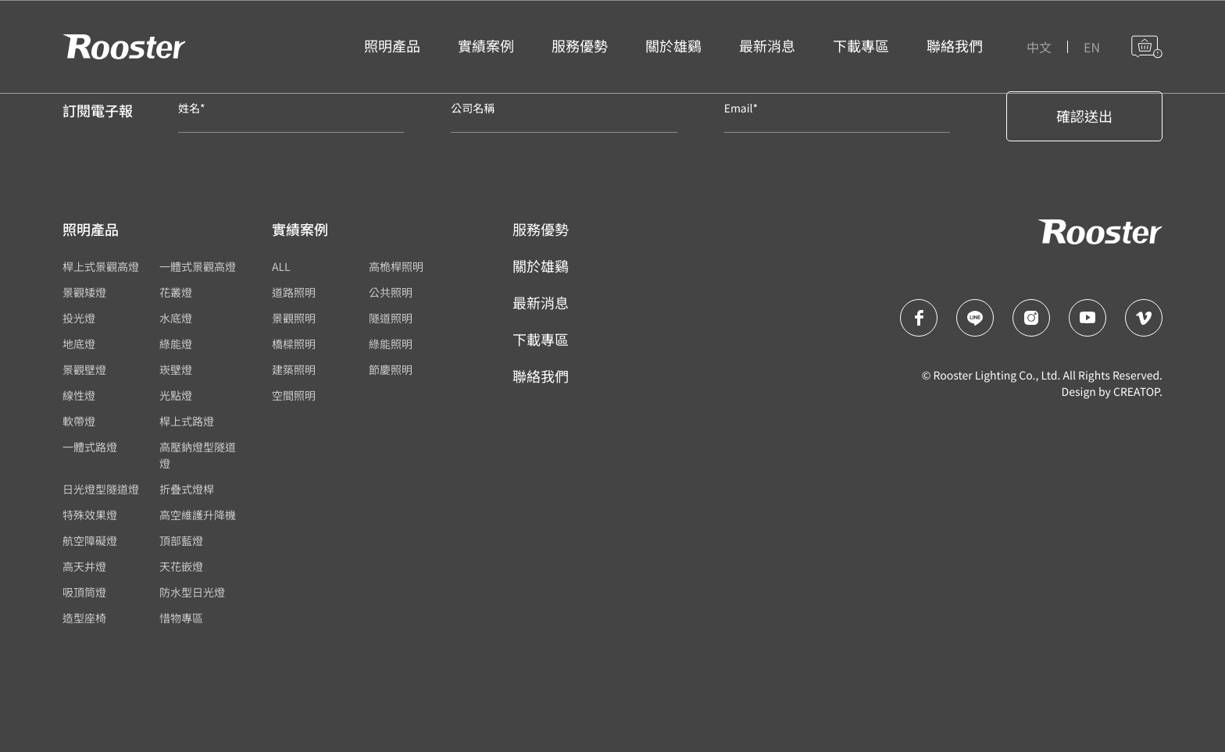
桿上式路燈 (186, 421)
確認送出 (1084, 116)
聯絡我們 (540, 376)
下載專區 (540, 340)
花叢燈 (175, 293)
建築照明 (294, 370)
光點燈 (175, 396)
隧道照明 (390, 318)
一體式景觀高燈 (197, 267)
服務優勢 (540, 229)
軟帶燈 (78, 421)
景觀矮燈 (84, 293)
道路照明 (294, 293)
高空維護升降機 (197, 515)
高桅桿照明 (396, 267)
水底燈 (175, 318)
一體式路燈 (89, 447)
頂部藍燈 (181, 541)
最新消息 (540, 303)
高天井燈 (84, 567)
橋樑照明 (294, 344)
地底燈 (78, 344)
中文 (1039, 46)
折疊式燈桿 (186, 489)
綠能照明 (390, 344)
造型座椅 (84, 618)
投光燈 (78, 318)
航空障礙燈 (89, 541)
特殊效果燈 (89, 515)
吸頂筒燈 (84, 593)
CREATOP (1136, 392)
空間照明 (294, 396)
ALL (281, 267)
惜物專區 (181, 618)
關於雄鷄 (540, 266)
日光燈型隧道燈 (100, 489)
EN (1092, 46)
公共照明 (390, 293)
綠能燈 (175, 344)
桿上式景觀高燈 (100, 267)
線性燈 (78, 396)
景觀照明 (294, 318)
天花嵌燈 (181, 567)
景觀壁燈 (84, 370)
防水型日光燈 (192, 593)
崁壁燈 (175, 370)
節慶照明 (390, 370)
